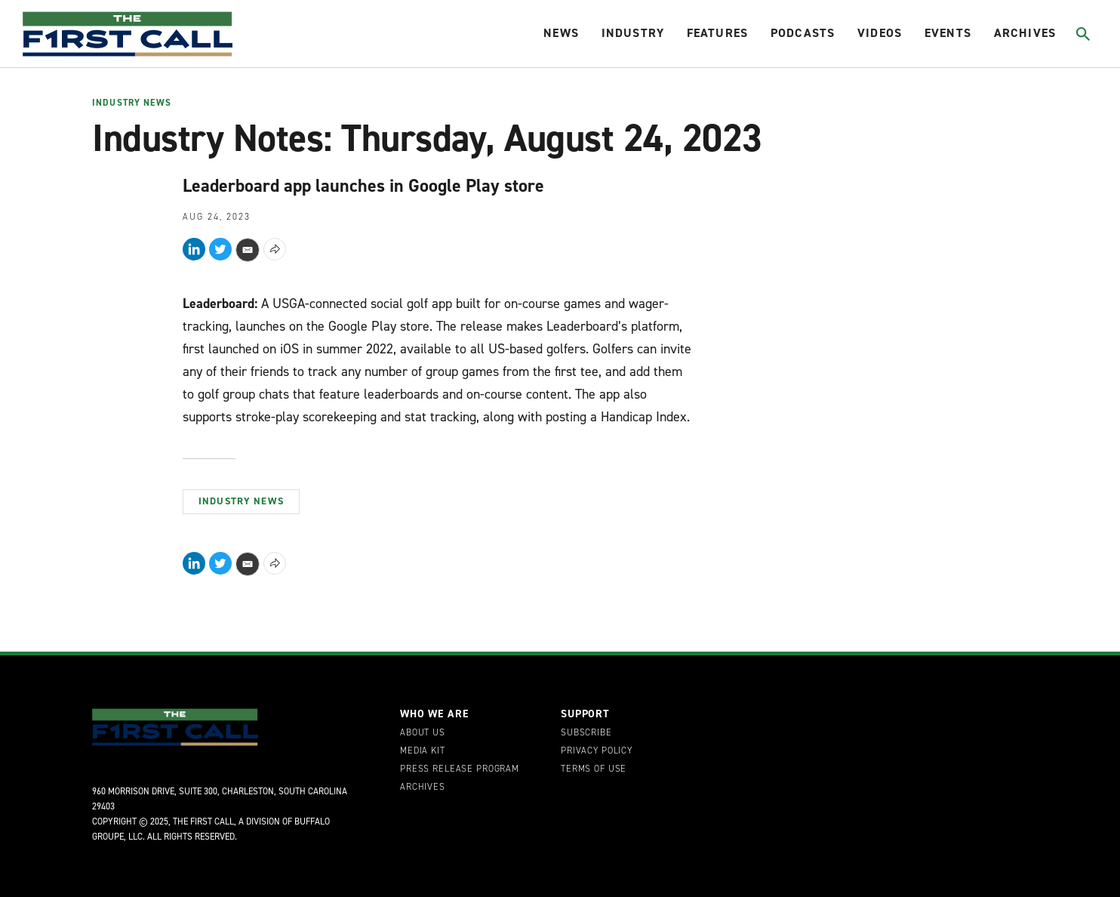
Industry (633, 33)
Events (948, 33)
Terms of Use (593, 769)
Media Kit (422, 751)
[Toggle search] (1083, 34)
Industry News (131, 103)
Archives (1025, 33)
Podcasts (803, 33)
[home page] (127, 34)
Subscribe (586, 733)
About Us (422, 733)
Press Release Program (459, 769)
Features (717, 33)
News (561, 33)
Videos (879, 33)
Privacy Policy (596, 751)
